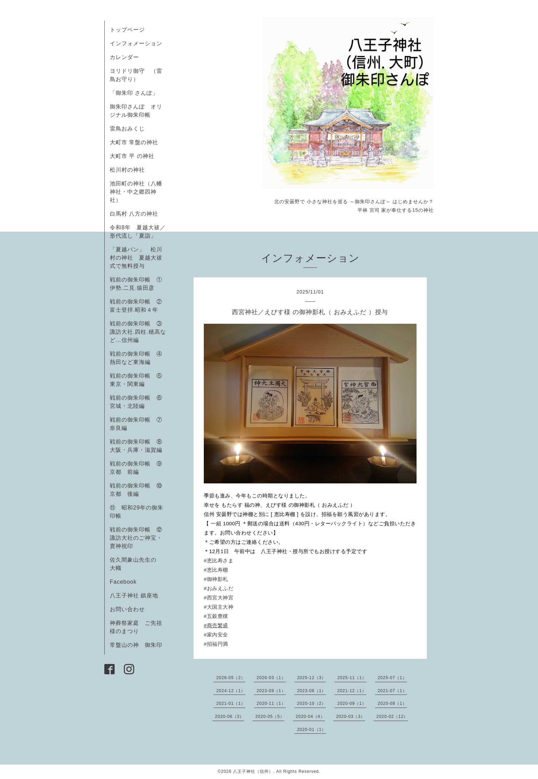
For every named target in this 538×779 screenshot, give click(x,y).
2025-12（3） (311, 677)
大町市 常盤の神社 (134, 142)
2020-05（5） (269, 716)
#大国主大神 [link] (218, 607)
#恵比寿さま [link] (218, 560)
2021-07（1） (392, 690)
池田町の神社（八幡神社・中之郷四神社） (136, 192)
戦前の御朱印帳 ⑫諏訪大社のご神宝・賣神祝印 (136, 538)
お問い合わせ (127, 609)
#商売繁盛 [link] (216, 625)
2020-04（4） (310, 716)
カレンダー (124, 57)
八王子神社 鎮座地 (134, 595)
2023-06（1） (311, 690)
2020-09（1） (351, 703)
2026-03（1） (271, 677)
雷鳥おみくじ (127, 128)
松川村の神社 (127, 170)
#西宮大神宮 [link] (218, 597)
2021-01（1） (230, 703)
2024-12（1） (230, 690)
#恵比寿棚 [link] (216, 570)
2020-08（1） (392, 703)
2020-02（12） (392, 716)
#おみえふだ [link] (218, 588)
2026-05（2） (230, 677)
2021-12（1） (351, 690)
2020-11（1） (271, 703)
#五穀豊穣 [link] (216, 616)
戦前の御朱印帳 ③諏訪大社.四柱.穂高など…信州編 (138, 332)
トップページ (127, 30)
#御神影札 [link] (216, 579)
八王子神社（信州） (253, 771)
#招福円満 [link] (216, 644)
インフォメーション (136, 43)
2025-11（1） (351, 677)
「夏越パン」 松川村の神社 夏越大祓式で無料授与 (136, 258)
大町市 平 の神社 (132, 156)
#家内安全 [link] (216, 635)
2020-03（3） (350, 716)
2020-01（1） (311, 729)
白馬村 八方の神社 (134, 214)
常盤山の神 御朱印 (136, 645)
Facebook (126, 582)
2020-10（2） (311, 703)
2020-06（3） (229, 716)
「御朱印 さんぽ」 (134, 93)
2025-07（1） (392, 677)
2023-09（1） (271, 690)
